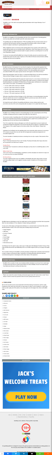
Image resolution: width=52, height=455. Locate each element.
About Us (35, 414)
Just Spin (5, 321)
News (24, 414)
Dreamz (5, 339)
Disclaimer (29, 414)
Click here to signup (34, 9)
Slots (20, 414)
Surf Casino (6, 342)
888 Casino (6, 319)
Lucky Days (6, 333)
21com (5, 305)
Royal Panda (6, 335)
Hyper (5, 326)
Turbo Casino (6, 353)
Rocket (5, 317)
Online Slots (15, 414)
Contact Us (41, 414)
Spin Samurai (6, 310)
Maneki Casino (7, 328)
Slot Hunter (6, 346)
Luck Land (6, 314)
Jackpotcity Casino (7, 301)
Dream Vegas (6, 349)
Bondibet (5, 323)
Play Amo (6, 303)
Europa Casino (7, 355)
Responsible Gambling (22, 416)
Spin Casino (6, 351)
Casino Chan (6, 344)
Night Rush (6, 312)
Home (9, 414)
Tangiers (5, 307)
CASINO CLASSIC (7, 9)
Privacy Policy (31, 416)
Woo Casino (6, 330)
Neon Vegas (6, 337)
